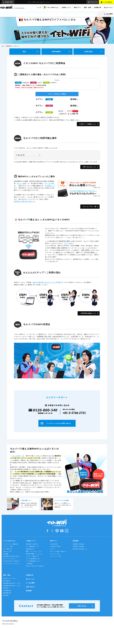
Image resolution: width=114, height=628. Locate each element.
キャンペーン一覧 (55, 556)
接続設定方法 (30, 549)
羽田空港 (6, 588)
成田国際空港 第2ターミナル (12, 585)
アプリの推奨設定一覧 (32, 558)
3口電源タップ (50, 186)
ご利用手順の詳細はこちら (88, 313)
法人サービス (30, 579)
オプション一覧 (55, 554)
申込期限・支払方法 (32, 544)
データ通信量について (32, 546)
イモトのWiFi (68, 243)
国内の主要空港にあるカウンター (44, 282)
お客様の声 (29, 575)
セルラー (53, 549)
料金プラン (53, 541)
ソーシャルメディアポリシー (12, 563)
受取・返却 (6, 575)
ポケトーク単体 (58, 551)
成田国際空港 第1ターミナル (12, 583)
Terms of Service (35, 566)
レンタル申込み (107, 2)
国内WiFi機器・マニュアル (34, 554)
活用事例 (75, 541)
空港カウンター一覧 (9, 578)
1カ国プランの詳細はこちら (87, 124)
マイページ (93, 2)
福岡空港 (6, 595)
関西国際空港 (7, 593)
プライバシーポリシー (10, 558)
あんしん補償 (21, 183)
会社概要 (6, 554)
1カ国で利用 (54, 544)
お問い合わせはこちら (89, 167)
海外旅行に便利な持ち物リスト (25, 201)
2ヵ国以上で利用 (55, 546)
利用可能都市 (56, 51)
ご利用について (31, 541)
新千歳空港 (6, 581)
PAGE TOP (8, 2)
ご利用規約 (29, 563)
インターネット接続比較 (10, 544)
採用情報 (29, 590)
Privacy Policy (11, 561)
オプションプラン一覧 (89, 206)
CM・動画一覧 (7, 549)
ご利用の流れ (88, 51)
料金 (24, 51)
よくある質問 (30, 583)
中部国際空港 (7, 590)
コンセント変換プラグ (32, 556)
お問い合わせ (30, 587)
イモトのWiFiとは (9, 541)
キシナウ (28, 155)
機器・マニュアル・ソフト (34, 551)
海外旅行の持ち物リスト (80, 549)
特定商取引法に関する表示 (11, 556)
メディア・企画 (8, 546)
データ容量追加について (33, 561)
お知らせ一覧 (7, 551)
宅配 (58, 282)
